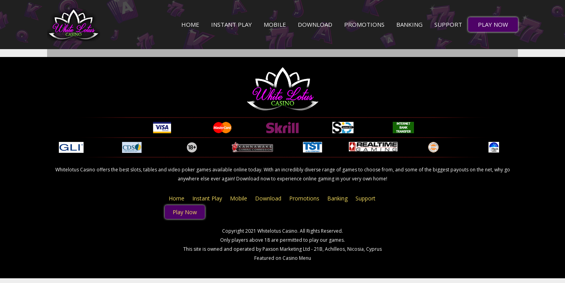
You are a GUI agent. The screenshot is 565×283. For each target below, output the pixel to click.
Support (448, 24)
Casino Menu (296, 258)
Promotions (364, 24)
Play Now (493, 24)
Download (315, 24)
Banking (409, 24)
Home (190, 24)
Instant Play (231, 24)
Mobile (275, 24)
